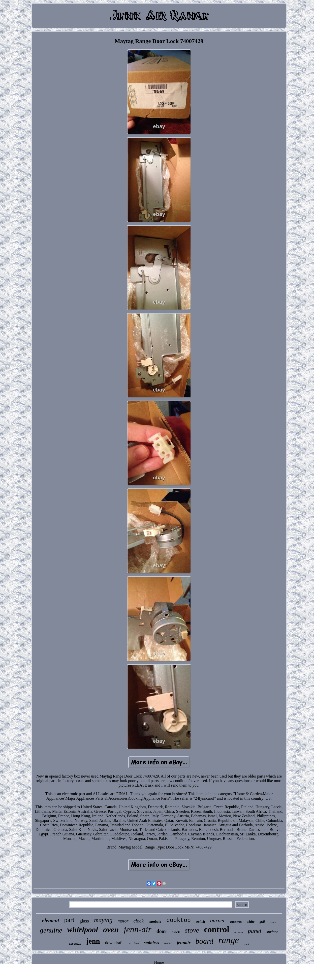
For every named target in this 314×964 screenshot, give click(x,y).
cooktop (178, 920)
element (50, 920)
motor (123, 920)
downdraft (114, 942)
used (246, 943)
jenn (93, 941)
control (216, 929)
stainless (151, 942)
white (251, 921)
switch (200, 921)
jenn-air (137, 929)
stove (192, 930)
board (204, 941)
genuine (51, 930)
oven (111, 929)
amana (238, 932)
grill (262, 921)
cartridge (133, 943)
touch (273, 922)
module (155, 921)
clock (139, 920)
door (161, 931)
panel (254, 931)
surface (272, 932)
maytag (103, 920)
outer (168, 943)
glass (84, 920)
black (176, 932)
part (69, 919)
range (228, 940)
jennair (184, 942)
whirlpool (82, 929)
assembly (75, 944)
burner (217, 920)
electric (236, 922)
